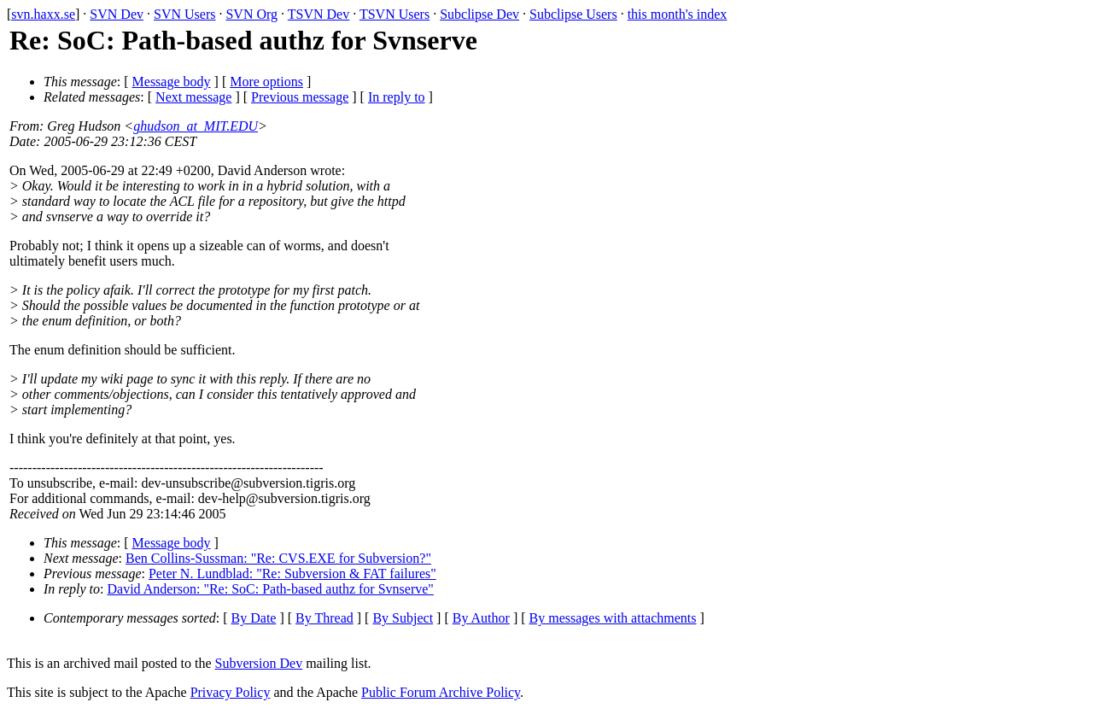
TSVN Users (394, 14)
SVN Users (184, 14)
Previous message (299, 97)
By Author (481, 618)
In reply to (396, 97)
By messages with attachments (613, 618)
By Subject (402, 618)
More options (266, 81)
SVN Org (251, 14)
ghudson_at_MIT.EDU (195, 126)
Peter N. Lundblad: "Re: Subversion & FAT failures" (292, 573)
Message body (171, 81)
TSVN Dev (318, 14)
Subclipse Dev (479, 14)
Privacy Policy (230, 692)
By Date (254, 618)
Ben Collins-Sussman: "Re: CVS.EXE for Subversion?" (278, 558)
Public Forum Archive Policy (440, 692)
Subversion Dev (259, 663)
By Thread (324, 618)
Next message (193, 97)
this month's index (678, 14)
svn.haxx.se (43, 14)
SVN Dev (116, 14)
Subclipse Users (573, 14)
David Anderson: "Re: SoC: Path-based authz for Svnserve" (271, 589)
